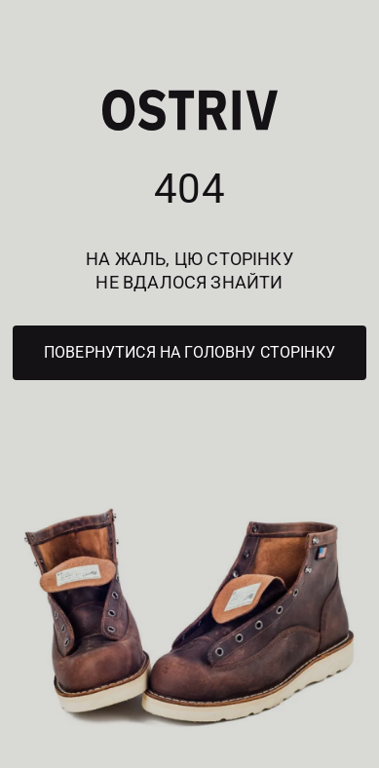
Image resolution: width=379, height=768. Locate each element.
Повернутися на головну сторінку (189, 352)
